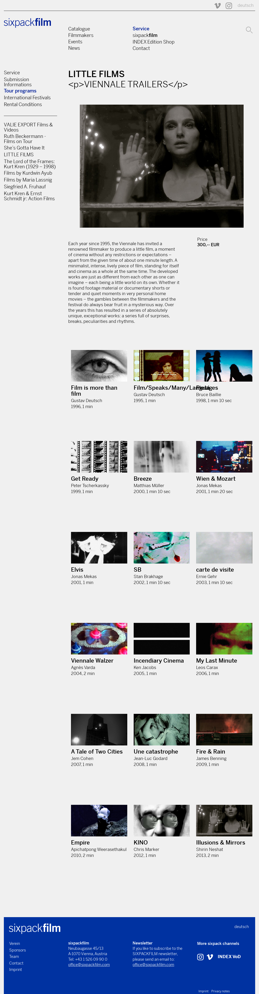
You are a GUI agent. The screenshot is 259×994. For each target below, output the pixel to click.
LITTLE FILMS (19, 155)
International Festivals (27, 98)
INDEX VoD (229, 956)
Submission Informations (18, 82)
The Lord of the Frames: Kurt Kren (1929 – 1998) (30, 164)
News (74, 48)
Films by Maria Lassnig (28, 180)
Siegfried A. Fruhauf (25, 187)
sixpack (145, 35)
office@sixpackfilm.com (89, 964)
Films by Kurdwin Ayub (28, 173)
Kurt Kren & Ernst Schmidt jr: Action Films (29, 196)
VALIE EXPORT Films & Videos (28, 127)
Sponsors (17, 950)
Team (14, 956)
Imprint (15, 969)
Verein (14, 943)
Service (141, 29)
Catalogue (79, 29)
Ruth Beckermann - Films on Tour (25, 138)
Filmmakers (80, 35)
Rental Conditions (23, 104)
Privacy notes (220, 991)
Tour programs (20, 91)
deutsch (246, 5)
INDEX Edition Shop (154, 42)
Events (75, 42)
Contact (141, 48)
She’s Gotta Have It (24, 148)
